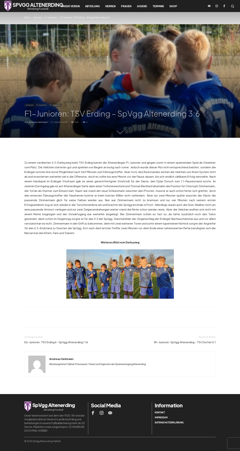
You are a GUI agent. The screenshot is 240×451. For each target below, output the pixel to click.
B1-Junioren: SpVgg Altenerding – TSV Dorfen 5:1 (185, 342)
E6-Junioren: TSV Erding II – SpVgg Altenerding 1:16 (56, 342)
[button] (232, 6)
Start (27, 17)
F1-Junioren (55, 105)
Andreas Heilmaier (38, 122)
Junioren (37, 17)
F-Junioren (51, 17)
